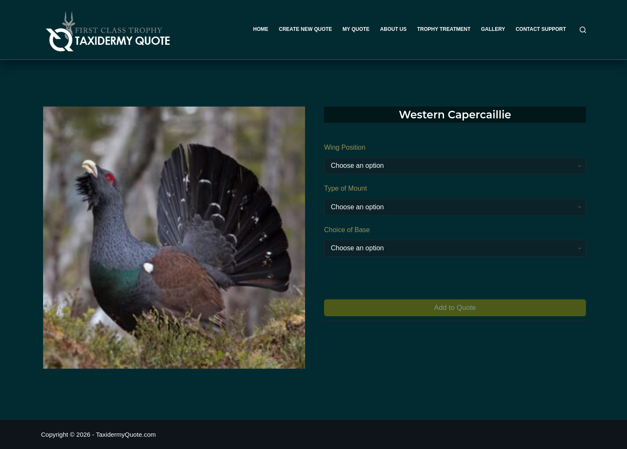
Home (260, 29)
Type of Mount (345, 188)
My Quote (356, 29)
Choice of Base (347, 229)
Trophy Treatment (443, 29)
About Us (393, 29)
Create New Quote (305, 29)
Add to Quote (455, 308)
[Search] (583, 30)
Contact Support (540, 29)
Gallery (493, 29)
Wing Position (344, 147)
